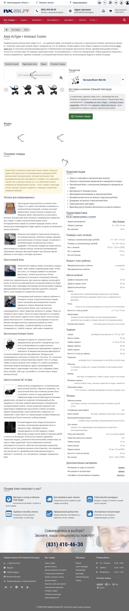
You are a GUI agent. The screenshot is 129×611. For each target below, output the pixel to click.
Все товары (50, 557)
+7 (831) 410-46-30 (13, 563)
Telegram (10, 568)
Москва (78, 563)
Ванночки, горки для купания (55, 584)
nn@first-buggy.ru (13, 572)
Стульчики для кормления (54, 573)
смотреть (121, 475)
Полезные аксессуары (53, 594)
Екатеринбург (81, 570)
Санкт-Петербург (82, 567)
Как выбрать (53, 20)
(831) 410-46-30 (48, 9)
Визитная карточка (13, 577)
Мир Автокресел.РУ (52, 598)
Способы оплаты (103, 578)
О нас (93, 20)
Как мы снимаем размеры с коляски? (81, 217)
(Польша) (119, 221)
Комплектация (11, 64)
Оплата (82, 20)
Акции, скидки (50, 563)
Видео (43, 64)
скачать (121, 467)
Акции (24, 20)
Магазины (37, 20)
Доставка (69, 20)
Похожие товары (58, 64)
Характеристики (29, 64)
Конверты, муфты (51, 591)
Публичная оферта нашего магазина (77, 607)
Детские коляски (51, 567)
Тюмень (78, 580)
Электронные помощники (54, 587)
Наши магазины (80, 2)
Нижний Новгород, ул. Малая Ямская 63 (21, 581)
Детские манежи (51, 580)
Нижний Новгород (82, 577)
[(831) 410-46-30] (37, 11)
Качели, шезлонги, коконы (54, 577)
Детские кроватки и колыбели (55, 570)
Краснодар (80, 573)
